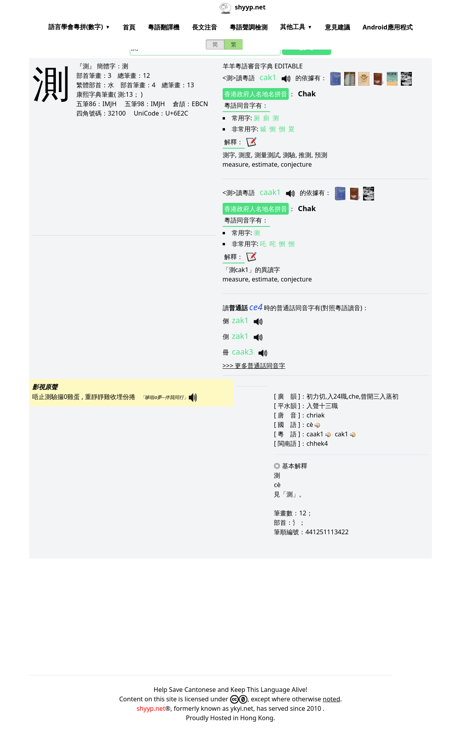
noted (331, 699)
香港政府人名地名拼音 (255, 94)
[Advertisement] (116, 176)
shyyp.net (150, 708)
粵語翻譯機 (163, 27)
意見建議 (337, 27)
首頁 (129, 27)
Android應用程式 (388, 27)
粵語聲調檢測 (248, 27)
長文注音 (204, 27)
